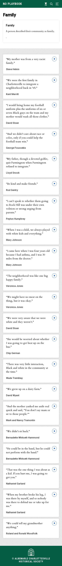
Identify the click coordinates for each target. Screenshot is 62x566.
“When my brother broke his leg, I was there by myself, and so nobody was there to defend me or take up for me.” (27, 500)
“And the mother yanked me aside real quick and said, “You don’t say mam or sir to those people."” (28, 410)
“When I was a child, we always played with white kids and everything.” (28, 231)
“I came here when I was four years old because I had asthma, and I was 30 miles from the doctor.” (28, 254)
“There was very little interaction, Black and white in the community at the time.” (27, 368)
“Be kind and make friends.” (22, 184)
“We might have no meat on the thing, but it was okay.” (24, 299)
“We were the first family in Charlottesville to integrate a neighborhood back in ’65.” (22, 84)
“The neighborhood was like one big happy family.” (27, 278)
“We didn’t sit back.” (18, 431)
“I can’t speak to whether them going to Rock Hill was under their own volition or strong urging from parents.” (27, 206)
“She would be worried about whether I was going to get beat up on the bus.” (27, 343)
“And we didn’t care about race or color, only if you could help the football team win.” (25, 137)
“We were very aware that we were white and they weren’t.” (26, 320)
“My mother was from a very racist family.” (25, 61)
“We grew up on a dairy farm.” (23, 389)
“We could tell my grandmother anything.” (24, 525)
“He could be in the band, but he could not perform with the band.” (28, 450)
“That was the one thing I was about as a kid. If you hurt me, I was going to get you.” (28, 473)
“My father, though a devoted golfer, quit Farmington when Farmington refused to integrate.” (27, 162)
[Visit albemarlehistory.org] (31, 552)
